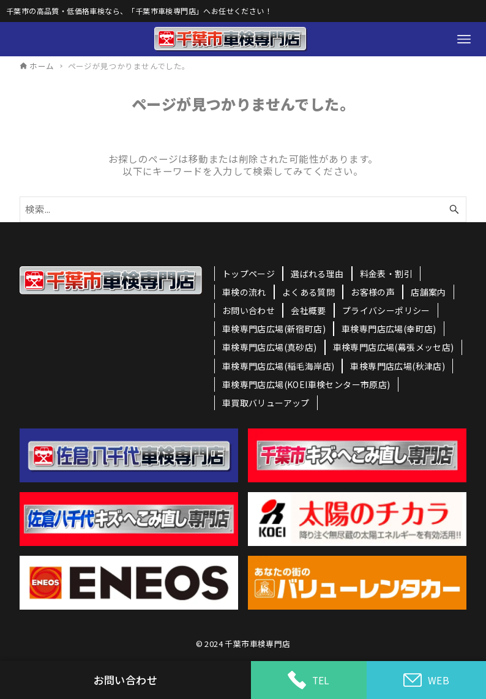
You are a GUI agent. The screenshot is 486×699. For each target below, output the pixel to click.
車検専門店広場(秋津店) (397, 366)
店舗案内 (428, 292)
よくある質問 (308, 292)
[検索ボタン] (454, 209)
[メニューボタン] (464, 39)
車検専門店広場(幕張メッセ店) (393, 347)
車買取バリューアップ (266, 403)
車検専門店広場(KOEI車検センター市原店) (306, 384)
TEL (309, 680)
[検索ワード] (243, 209)
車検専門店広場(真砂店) (269, 347)
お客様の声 (373, 292)
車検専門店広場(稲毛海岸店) (278, 366)
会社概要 (308, 310)
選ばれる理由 (317, 273)
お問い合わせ (248, 310)
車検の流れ (244, 292)
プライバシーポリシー (386, 310)
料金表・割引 (386, 273)
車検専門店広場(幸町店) (389, 329)
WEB (426, 680)
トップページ (248, 273)
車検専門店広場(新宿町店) (274, 329)
